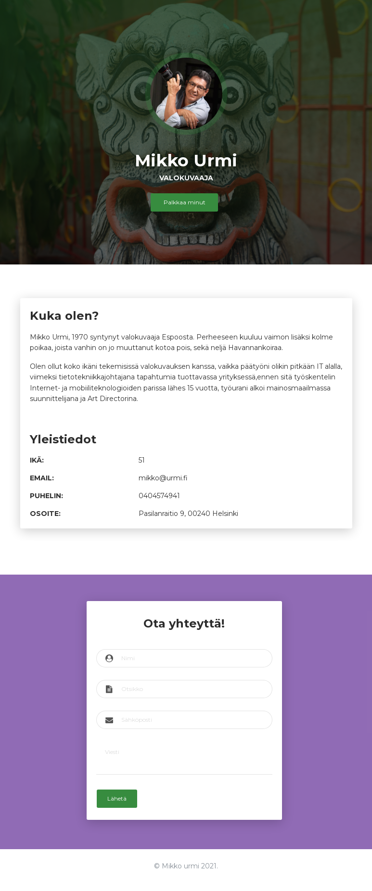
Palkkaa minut (184, 202)
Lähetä (118, 796)
